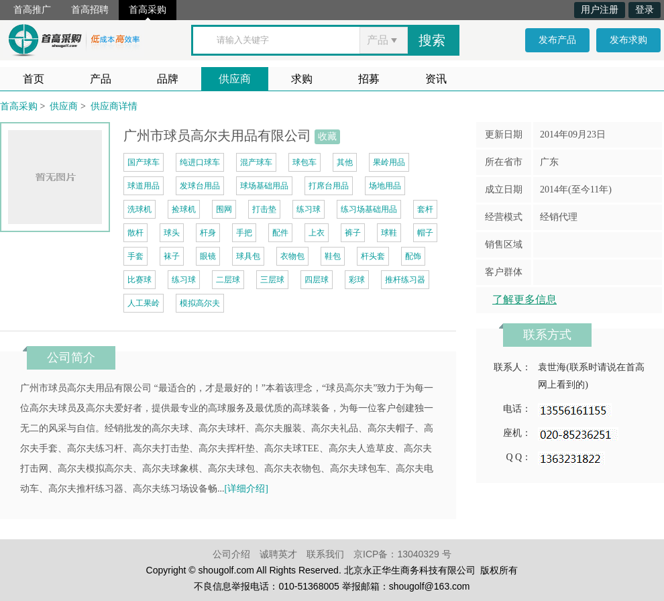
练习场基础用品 (369, 209)
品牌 (167, 79)
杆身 (208, 232)
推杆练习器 (405, 279)
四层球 (317, 279)
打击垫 (264, 209)
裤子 (353, 232)
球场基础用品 (264, 185)
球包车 (304, 162)
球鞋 (389, 232)
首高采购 (147, 10)
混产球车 (256, 162)
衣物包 (292, 256)
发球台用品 (200, 185)
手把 (244, 232)
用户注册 (599, 10)
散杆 (135, 232)
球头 (172, 232)
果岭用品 (389, 162)
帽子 (425, 232)
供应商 (235, 79)
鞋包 (333, 256)
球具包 (248, 256)
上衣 (317, 232)
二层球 (228, 279)
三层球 (272, 279)
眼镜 (208, 256)
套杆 (425, 209)
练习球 (308, 209)
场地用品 (385, 185)
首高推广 (32, 10)
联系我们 (325, 554)
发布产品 (557, 40)
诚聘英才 (278, 554)
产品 (100, 79)
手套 (135, 256)
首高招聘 (90, 10)
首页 (33, 79)
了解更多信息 (524, 299)
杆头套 (373, 256)
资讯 (436, 79)
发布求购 (628, 40)
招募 (369, 79)
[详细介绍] (246, 489)
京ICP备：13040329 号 (402, 554)
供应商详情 (114, 106)
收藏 (327, 136)
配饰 (413, 256)
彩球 (357, 279)
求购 (302, 79)
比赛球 (139, 279)
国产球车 (143, 162)
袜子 (172, 256)
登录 (644, 10)
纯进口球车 (200, 162)
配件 (280, 232)
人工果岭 (143, 303)
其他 (345, 162)
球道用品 (143, 185)
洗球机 (139, 209)
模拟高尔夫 (200, 303)
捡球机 (184, 209)
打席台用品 (329, 185)
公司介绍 (231, 554)
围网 (224, 209)
